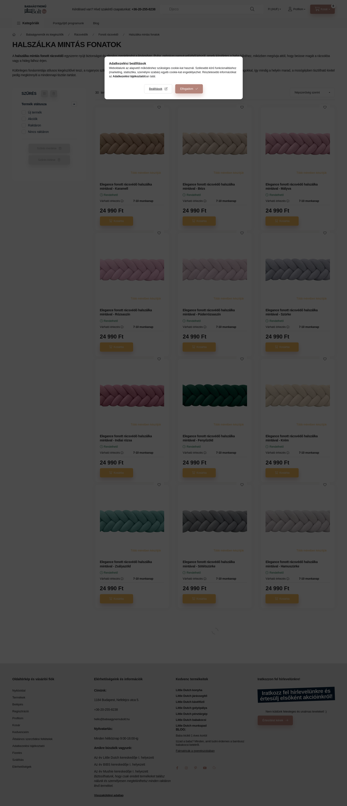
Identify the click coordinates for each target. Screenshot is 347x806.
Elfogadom (186, 88)
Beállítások (155, 88)
